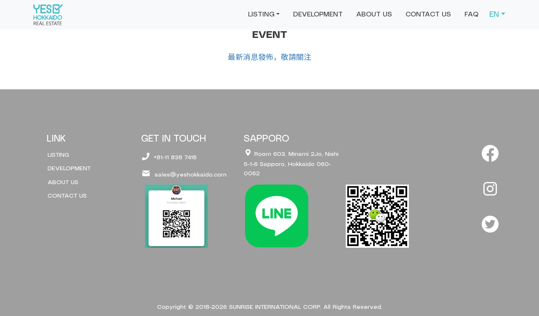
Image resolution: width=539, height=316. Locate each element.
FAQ (471, 14)
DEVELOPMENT (318, 14)
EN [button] (494, 15)
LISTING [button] (261, 14)
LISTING (58, 155)
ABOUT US (374, 14)
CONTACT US (428, 14)
